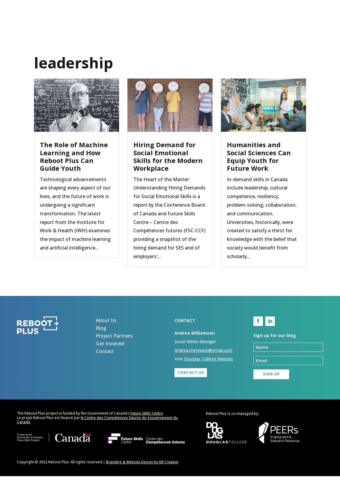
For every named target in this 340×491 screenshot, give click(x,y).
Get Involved (254, 23)
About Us (133, 23)
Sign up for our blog (48, 36)
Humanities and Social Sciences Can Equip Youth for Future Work (259, 171)
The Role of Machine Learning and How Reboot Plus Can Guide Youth (74, 171)
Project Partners (203, 23)
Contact (294, 23)
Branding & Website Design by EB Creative (142, 476)
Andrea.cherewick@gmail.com (203, 365)
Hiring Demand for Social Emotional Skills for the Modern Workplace (168, 171)
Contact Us (190, 387)
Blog (162, 23)
